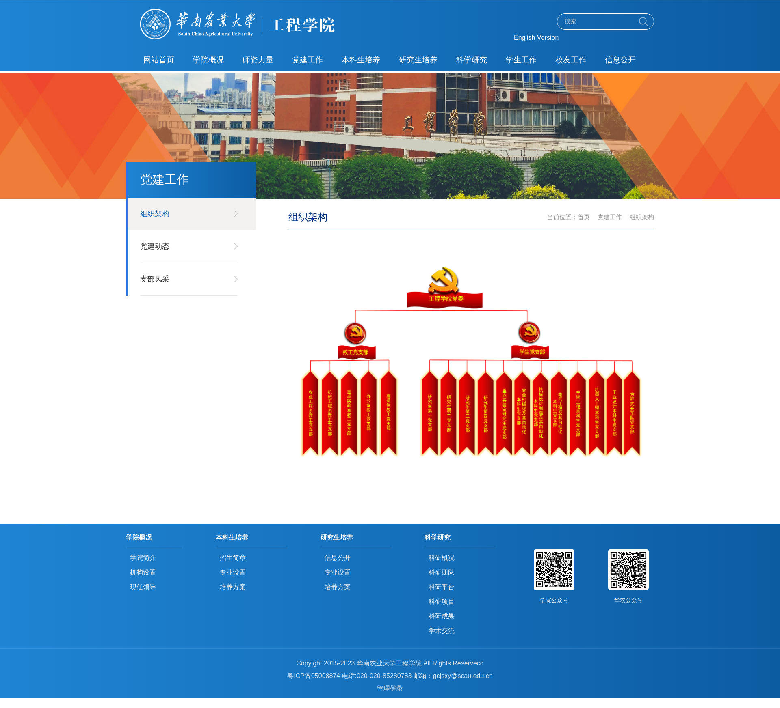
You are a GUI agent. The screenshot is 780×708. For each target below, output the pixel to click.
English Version (536, 37)
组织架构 (642, 216)
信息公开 (618, 60)
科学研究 (470, 60)
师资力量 (257, 60)
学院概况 (208, 60)
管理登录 (390, 688)
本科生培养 (360, 60)
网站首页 (158, 60)
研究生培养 (417, 60)
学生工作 (519, 60)
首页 (584, 216)
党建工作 (306, 60)
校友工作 (569, 60)
